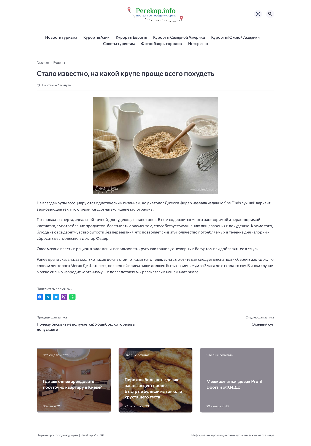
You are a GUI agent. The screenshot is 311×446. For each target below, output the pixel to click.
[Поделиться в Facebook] (40, 297)
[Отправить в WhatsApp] (72, 297)
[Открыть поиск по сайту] (270, 14)
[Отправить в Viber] (64, 297)
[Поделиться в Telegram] (48, 297)
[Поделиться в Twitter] (56, 297)
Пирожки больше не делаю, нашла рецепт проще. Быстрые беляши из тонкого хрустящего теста (153, 388)
